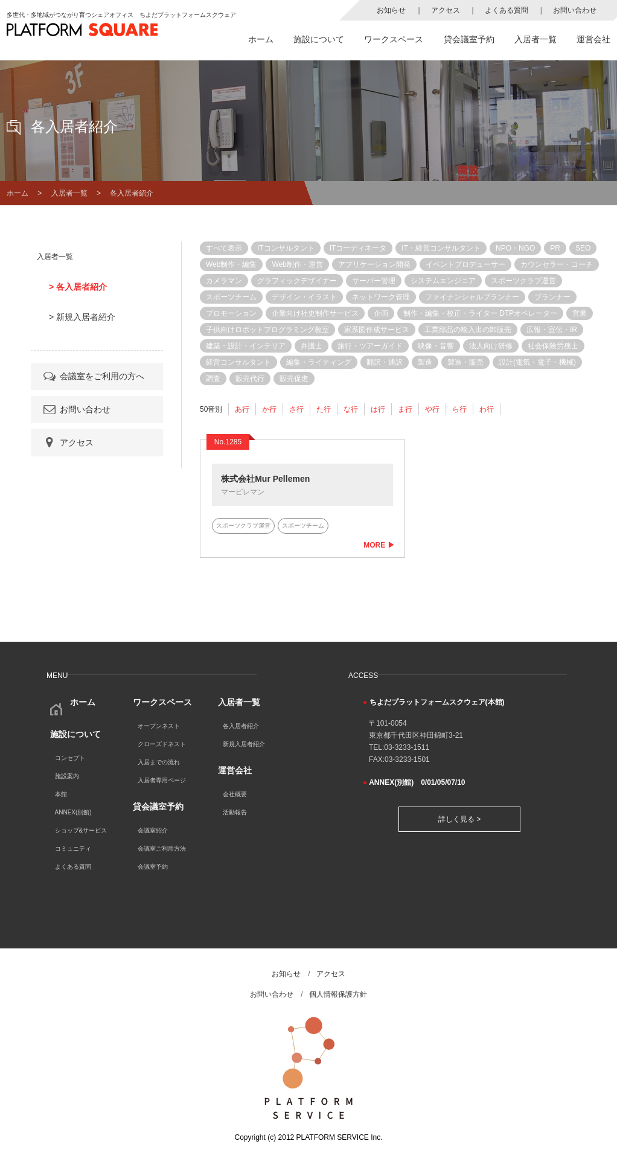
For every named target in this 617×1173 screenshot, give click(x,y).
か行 (269, 409)
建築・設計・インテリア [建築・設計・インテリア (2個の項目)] (246, 346)
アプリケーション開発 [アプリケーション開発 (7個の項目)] (374, 264)
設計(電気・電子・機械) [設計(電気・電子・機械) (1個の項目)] (537, 362)
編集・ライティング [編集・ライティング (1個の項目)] (318, 362)
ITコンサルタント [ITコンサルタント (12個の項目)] (286, 248)
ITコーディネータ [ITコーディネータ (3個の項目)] (358, 248)
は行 (378, 409)
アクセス (445, 10)
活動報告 (235, 812)
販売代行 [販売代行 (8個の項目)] (249, 378)
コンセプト (70, 758)
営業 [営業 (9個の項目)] (579, 313)
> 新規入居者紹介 (82, 317)
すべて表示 (224, 248)
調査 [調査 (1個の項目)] (213, 378)
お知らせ (391, 10)
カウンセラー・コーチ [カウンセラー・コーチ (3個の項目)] (556, 264)
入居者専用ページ (162, 780)
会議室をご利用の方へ (93, 376)
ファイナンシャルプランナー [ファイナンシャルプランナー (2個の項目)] (472, 297)
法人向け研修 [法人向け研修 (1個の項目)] (491, 346)
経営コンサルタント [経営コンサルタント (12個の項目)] (238, 362)
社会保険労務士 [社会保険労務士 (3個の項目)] (553, 346)
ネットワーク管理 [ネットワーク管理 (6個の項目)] (381, 297)
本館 (61, 794)
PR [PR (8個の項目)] (555, 248)
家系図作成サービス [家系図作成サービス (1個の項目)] (376, 329)
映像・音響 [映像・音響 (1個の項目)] (436, 346)
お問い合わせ (574, 10)
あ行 (242, 409)
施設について (318, 39)
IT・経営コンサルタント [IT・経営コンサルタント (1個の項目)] (441, 248)
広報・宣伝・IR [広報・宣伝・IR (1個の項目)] (551, 329)
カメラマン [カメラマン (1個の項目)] (224, 280)
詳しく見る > (459, 819)
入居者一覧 (535, 39)
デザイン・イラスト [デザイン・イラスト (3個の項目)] (304, 297)
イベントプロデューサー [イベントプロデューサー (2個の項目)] (465, 264)
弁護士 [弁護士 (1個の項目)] (311, 346)
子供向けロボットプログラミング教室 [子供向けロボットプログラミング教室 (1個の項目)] (267, 329)
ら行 (459, 409)
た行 (323, 409)
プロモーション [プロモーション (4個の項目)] (231, 313)
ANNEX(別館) (73, 812)
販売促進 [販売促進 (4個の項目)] (294, 378)
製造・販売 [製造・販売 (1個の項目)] (465, 362)
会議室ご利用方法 (162, 848)
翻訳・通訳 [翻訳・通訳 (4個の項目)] (384, 362)
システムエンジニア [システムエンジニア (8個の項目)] (443, 280)
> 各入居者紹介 (78, 287)
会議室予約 (153, 866)
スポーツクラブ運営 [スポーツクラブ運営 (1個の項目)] (523, 280)
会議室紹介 (153, 830)
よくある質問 (506, 10)
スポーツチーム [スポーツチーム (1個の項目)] (231, 297)
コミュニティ (73, 848)
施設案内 (67, 776)
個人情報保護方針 (338, 994)
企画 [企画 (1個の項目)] (381, 313)
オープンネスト (159, 726)
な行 (351, 409)
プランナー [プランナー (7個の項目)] (552, 297)
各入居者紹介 (241, 726)
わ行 (486, 409)
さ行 (296, 409)
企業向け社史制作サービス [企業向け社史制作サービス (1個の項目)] (315, 313)
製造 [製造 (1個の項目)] (425, 362)
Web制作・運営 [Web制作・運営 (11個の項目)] (297, 264)
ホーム (260, 39)
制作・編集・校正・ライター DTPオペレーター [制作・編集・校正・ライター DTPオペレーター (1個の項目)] (480, 313)
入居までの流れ (159, 762)
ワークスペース (393, 39)
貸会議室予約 (469, 39)
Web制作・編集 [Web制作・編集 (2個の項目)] (231, 264)
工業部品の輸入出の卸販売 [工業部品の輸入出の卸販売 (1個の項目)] (467, 329)
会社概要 (235, 794)
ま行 (405, 409)
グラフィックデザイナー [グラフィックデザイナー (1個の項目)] (297, 280)
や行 (432, 409)
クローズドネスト (162, 744)
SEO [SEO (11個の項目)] (582, 248)
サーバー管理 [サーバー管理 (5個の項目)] (373, 280)
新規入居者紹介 (244, 744)
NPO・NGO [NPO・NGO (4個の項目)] (515, 248)
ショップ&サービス (81, 830)
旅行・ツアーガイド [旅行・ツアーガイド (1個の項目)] (370, 346)
